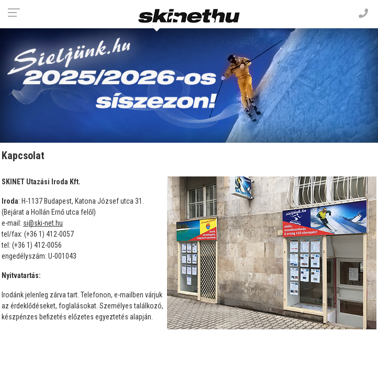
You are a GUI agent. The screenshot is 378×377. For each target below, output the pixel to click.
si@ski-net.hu (43, 223)
